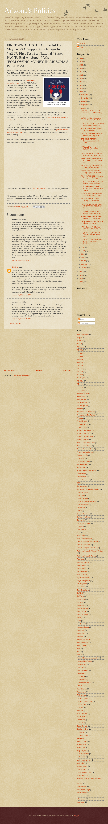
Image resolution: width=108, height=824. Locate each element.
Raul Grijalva (81, 689)
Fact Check (81, 535)
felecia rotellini (82, 793)
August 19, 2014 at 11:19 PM (22, 295)
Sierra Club (81, 723)
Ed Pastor (80, 526)
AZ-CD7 (80, 368)
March (83, 261)
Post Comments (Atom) (22, 375)
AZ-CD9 (80, 375)
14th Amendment (83, 334)
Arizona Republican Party (86, 443)
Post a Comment (15, 323)
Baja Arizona (81, 458)
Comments (83, 323)
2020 (81, 72)
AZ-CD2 (80, 353)
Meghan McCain (82, 642)
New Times (81, 667)
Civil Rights (81, 495)
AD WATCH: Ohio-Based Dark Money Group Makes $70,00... (91, 241)
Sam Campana (82, 713)
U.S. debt (80, 763)
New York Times (82, 670)
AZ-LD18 (80, 384)
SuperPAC (80, 732)
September (85, 105)
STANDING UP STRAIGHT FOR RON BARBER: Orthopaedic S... (92, 160)
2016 (81, 85)
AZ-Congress (81, 378)
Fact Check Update (83, 545)
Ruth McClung (82, 704)
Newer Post (10, 370)
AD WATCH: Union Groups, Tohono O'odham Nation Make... (90, 234)
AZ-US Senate (82, 402)
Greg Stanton (81, 568)
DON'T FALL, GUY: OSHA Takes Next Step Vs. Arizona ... (92, 124)
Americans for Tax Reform (86, 415)
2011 (81, 278)
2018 (81, 78)
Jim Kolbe (80, 602)
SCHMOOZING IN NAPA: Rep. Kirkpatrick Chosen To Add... (91, 194)
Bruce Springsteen (83, 480)
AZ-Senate (81, 396)
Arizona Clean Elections (85, 430)
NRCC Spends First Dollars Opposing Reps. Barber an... (92, 228)
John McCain (81, 612)
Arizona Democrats (83, 433)
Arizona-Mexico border (85, 452)
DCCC (79, 511)
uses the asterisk (39, 188)
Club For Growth (82, 504)
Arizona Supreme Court (85, 449)
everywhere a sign (83, 790)
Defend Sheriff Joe (83, 517)
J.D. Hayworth (82, 584)
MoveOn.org (81, 645)
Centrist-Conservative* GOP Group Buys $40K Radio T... (91, 172)
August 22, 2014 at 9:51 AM (21, 319)
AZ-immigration (82, 406)
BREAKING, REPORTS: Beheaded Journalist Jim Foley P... (90, 141)
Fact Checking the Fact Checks (88, 548)
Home (39, 370)
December (85, 95)
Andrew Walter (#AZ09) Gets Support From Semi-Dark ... (91, 217)
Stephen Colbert (82, 729)
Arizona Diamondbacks (85, 437)
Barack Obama (82, 464)
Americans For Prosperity (86, 412)
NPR (78, 649)
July (82, 247)
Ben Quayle (81, 467)
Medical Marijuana (83, 639)
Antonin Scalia (82, 427)
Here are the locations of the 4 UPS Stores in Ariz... (91, 129)
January (84, 267)
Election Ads (81, 529)
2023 (81, 61)
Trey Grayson (82, 751)
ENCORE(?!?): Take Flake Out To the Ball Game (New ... (91, 166)
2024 (81, 58)
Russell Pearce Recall (84, 701)
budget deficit (81, 787)
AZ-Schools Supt (83, 393)
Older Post (67, 370)
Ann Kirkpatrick (82, 424)
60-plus (79, 338)
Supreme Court (82, 735)
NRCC (79, 655)
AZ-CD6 (80, 365)
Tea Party (80, 738)
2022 (81, 65)
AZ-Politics (81, 390)
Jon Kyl (79, 618)
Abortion (80, 409)
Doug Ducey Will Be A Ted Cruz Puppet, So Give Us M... (92, 222)
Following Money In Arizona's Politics (90, 551)
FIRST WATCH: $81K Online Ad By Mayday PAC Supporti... (92, 177)
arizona (79, 783)
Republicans (81, 692)
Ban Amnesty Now (83, 461)
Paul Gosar (81, 676)
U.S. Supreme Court (84, 760)
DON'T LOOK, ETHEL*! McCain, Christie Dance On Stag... (92, 182)
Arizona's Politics (29, 10)
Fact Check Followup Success (87, 542)
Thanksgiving (81, 744)
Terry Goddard (82, 741)
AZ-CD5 (80, 362)
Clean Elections (82, 498)
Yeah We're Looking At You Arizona (89, 778)
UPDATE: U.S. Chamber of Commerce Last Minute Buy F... (91, 113)
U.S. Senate (81, 757)
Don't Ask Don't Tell (83, 523)
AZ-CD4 (80, 359)
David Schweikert (83, 514)
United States (81, 769)
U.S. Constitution (83, 754)
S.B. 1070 (80, 707)
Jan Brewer (81, 587)
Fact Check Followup (84, 538)
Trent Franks (81, 748)
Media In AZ (81, 633)
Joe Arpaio (80, 605)
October (84, 101)
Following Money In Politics (86, 556)
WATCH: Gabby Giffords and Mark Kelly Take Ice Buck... (91, 119)
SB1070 (80, 710)
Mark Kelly (80, 630)
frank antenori (82, 796)
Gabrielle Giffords (83, 562)
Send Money (81, 720)
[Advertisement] (38, 349)
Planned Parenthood (84, 683)
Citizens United (82, 492)
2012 (81, 275)
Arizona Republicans (84, 446)
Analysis (80, 418)
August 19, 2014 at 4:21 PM (21, 260)
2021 (81, 68)
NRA (78, 652)
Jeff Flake (80, 596)
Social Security (82, 726)
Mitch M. (15, 267)
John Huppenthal (83, 608)
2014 (81, 92)
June (83, 251)
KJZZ (79, 621)
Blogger (76, 815)
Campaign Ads (82, 486)
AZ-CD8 (80, 372)
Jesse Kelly (81, 599)
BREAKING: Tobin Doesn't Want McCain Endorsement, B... (92, 212)
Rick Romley (81, 695)
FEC (78, 532)
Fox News (80, 559)
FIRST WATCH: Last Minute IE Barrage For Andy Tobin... (91, 134)
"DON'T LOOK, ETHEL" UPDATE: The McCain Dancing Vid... (89, 148)
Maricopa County (83, 627)
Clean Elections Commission (87, 501)
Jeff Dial (80, 593)
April (83, 257)
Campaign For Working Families (88, 489)
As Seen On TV (82, 455)
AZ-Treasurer (81, 399)
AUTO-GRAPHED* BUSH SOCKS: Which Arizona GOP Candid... (92, 188)
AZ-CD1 (80, 350)
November (85, 98)
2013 (81, 272)
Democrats (81, 520)
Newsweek (81, 673)
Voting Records (82, 775)
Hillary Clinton (82, 574)
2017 (81, 82)
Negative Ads (81, 664)
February (84, 264)
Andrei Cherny (82, 421)
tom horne (80, 802)
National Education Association (88, 658)
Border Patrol (81, 477)
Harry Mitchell (82, 571)
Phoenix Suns (82, 679)
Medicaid (80, 636)
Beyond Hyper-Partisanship (86, 470)
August (84, 108)
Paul (81, 47)
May (83, 254)
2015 (81, 88)
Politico (79, 686)
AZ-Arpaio (80, 347)
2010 (81, 282)
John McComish (82, 615)
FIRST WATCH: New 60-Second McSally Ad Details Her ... (92, 200)
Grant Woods (81, 565)
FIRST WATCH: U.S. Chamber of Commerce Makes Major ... (92, 154)
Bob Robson (81, 474)
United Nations (82, 766)
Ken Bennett (81, 624)
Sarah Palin (81, 717)
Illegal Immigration (83, 581)
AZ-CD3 (80, 356)
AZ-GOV (80, 381)
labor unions (81, 799)
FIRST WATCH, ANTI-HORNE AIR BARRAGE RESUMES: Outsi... (91, 206)
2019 (81, 75)
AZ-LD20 (80, 387)
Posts (81, 319)
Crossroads (81, 508)
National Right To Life (84, 661)
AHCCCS (80, 341)
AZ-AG (79, 344)
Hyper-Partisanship (83, 578)
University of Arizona (84, 772)
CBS (78, 483)
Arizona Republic (83, 440)
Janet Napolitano (83, 590)
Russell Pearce (82, 698)
